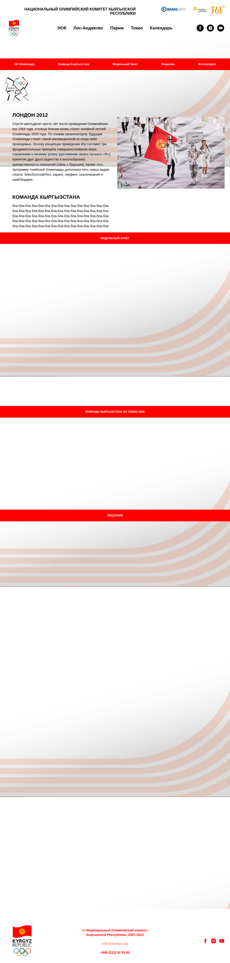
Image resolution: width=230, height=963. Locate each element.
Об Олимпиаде (24, 64)
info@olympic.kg (115, 943)
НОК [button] (62, 28)
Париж (117, 28)
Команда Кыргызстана (73, 64)
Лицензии (168, 64)
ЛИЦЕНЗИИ (115, 515)
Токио (137, 28)
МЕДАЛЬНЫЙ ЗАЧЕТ (115, 238)
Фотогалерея (207, 64)
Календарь (161, 28)
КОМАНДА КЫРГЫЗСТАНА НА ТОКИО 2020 (115, 411)
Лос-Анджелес (88, 28)
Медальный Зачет (125, 64)
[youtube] (220, 28)
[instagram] (210, 28)
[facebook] (200, 28)
